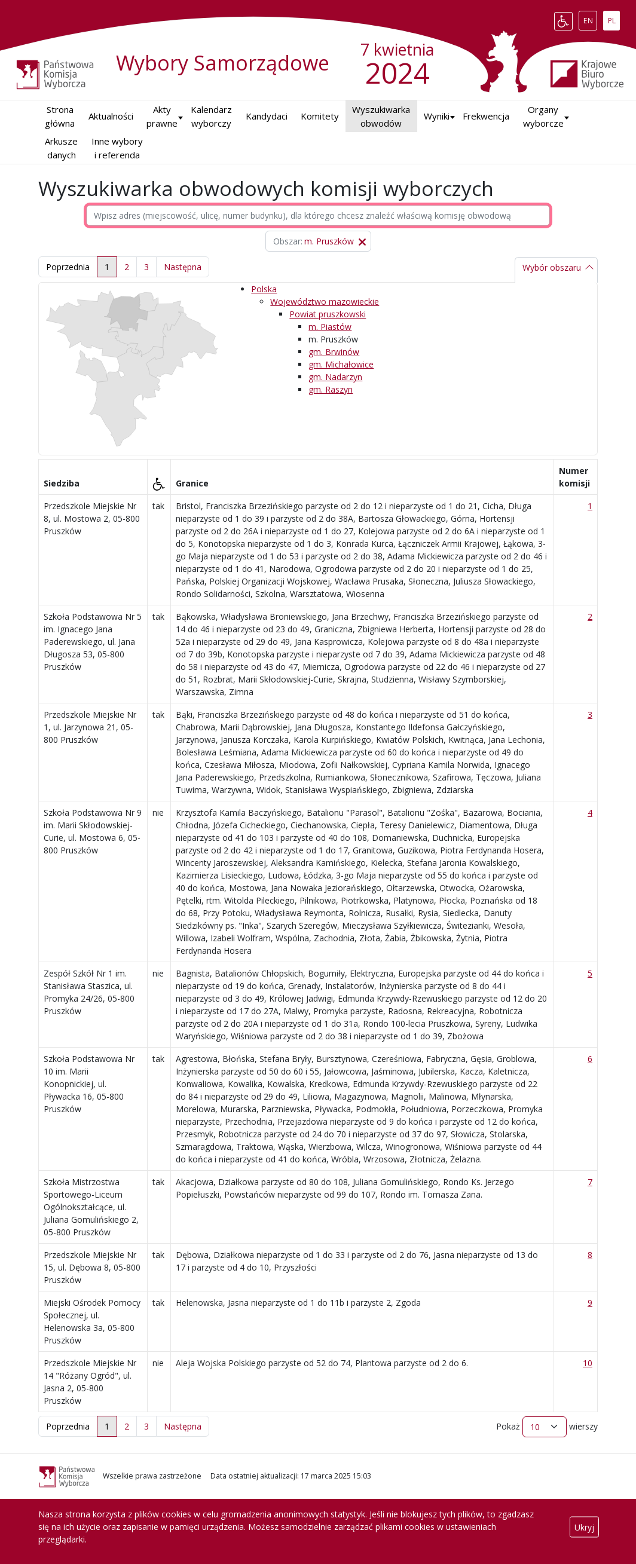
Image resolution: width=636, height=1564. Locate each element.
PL (613, 18)
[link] (182, 266)
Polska (264, 289)
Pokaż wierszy (547, 1426)
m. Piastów (329, 326)
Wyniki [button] (437, 116)
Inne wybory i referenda (117, 148)
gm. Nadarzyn (335, 376)
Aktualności (110, 116)
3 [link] (146, 267)
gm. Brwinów (333, 351)
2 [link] (126, 267)
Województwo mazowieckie (324, 301)
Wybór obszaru (551, 267)
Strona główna (60, 116)
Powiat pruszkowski (327, 314)
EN (590, 18)
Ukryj (584, 1526)
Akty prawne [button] (162, 116)
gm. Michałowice (341, 364)
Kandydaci (267, 116)
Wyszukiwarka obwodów (381, 116)
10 (587, 1363)
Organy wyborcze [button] (543, 116)
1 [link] (107, 267)
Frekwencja (486, 116)
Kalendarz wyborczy (211, 116)
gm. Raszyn (330, 389)
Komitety (320, 116)
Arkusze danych (61, 148)
